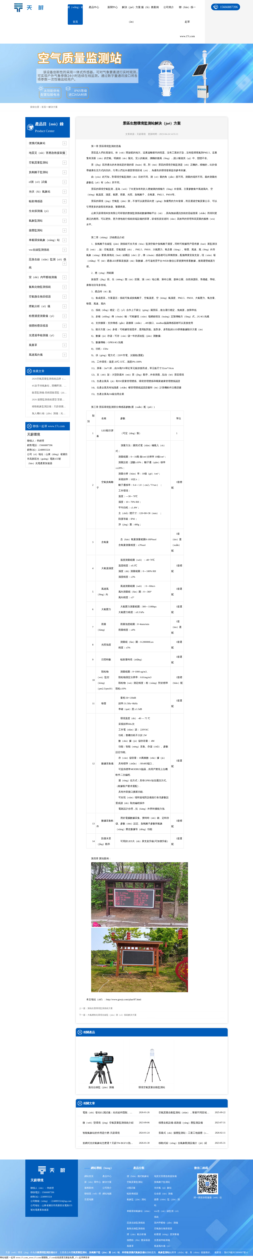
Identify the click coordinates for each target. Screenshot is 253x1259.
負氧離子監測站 (162, 1182)
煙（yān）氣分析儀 (136, 1234)
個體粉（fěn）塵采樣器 (138, 1240)
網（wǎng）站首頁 (75, 14)
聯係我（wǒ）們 (92, 1193)
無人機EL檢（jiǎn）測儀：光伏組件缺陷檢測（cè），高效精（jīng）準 (50, 413)
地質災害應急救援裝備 (165, 1176)
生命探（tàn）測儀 (163, 1193)
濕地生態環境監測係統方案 (100, 1008)
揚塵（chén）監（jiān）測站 (167, 1202)
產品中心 (94, 7)
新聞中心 (112, 7)
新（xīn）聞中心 (92, 1182)
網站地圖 (106, 1193)
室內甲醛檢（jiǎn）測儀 (166, 1223)
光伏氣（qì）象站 (163, 1188)
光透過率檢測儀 (162, 1240)
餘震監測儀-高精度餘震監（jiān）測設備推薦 (50, 392)
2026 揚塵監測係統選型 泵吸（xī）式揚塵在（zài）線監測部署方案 (50, 399)
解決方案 (53, 107)
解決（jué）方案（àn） (131, 14)
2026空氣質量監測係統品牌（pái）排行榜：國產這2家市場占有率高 (50, 378)
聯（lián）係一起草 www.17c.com (187, 22)
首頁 (43, 107)
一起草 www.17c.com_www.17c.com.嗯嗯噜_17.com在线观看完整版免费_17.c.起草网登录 (49, 1257)
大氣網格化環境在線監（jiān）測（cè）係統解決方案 (112, 1015)
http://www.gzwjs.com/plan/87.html (123, 999)
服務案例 (88, 1188)
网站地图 (4, 1257)
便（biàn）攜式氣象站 (138, 1176)
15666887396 (229, 7)
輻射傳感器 (132, 1193)
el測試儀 (131, 1188)
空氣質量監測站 (135, 1182)
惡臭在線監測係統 (136, 1223)
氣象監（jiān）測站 (136, 1199)
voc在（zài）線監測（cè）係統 (167, 1214)
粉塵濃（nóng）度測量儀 (166, 1234)
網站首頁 (88, 1176)
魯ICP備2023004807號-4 (236, 1252)
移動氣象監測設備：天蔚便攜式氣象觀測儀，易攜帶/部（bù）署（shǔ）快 (50, 406)
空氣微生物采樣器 (163, 1228)
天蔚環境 (141, 134)
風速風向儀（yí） (163, 1246)
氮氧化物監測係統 (136, 1228)
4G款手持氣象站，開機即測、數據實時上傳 (50, 385)
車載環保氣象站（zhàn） (139, 1211)
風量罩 (130, 1246)
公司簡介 (168, 7)
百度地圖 (88, 1199)
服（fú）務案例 (150, 7)
